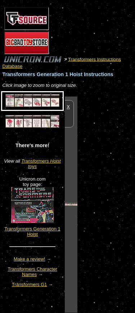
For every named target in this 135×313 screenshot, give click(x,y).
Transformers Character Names (32, 271)
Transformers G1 (29, 284)
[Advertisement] (106, 204)
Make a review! (29, 259)
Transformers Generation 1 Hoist (32, 231)
